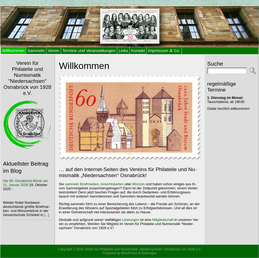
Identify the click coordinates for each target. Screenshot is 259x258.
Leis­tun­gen (130, 220)
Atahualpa (148, 253)
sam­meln (72, 184)
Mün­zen (138, 184)
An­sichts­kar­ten (112, 184)
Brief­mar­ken (89, 184)
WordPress (129, 253)
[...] (46, 215)
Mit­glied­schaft (162, 220)
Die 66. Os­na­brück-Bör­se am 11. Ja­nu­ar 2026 (25, 183)
